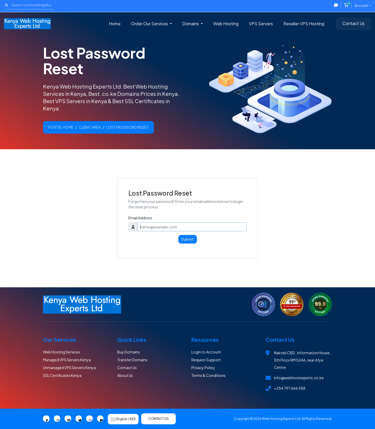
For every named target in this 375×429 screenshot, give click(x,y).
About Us (125, 375)
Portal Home (60, 127)
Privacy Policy (203, 367)
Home (115, 23)
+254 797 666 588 (289, 388)
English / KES (123, 419)
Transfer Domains (132, 359)
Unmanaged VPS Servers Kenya (69, 367)
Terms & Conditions (208, 375)
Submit (187, 239)
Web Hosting (226, 23)
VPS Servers (261, 23)
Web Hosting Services (61, 352)
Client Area (90, 127)
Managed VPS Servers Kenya (67, 359)
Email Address (140, 217)
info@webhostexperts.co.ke (299, 377)
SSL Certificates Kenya (62, 375)
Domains (191, 23)
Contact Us (353, 23)
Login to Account (206, 352)
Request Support (206, 359)
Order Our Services (150, 23)
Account (362, 6)
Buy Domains (128, 352)
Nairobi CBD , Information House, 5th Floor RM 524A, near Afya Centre (302, 360)
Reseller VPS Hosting (303, 23)
